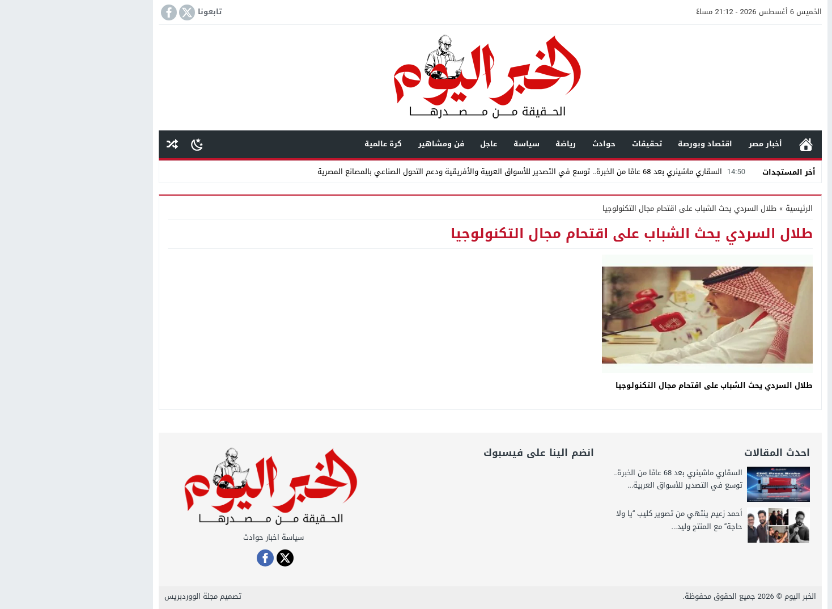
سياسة (452, 144)
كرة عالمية (309, 144)
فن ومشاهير (367, 144)
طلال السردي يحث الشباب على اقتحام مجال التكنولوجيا (639, 385)
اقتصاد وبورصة (631, 144)
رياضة (491, 144)
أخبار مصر (691, 144)
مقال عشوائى (98, 144)
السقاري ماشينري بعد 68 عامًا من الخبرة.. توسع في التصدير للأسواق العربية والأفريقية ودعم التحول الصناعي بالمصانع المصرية (458, 171)
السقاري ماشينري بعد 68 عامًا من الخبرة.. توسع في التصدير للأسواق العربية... (603, 479)
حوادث (529, 144)
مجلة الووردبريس (116, 596)
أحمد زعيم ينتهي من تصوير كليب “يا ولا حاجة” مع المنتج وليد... (605, 519)
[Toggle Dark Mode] (123, 144)
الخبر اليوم (726, 596)
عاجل (414, 144)
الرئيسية (732, 144)
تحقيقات (573, 144)
